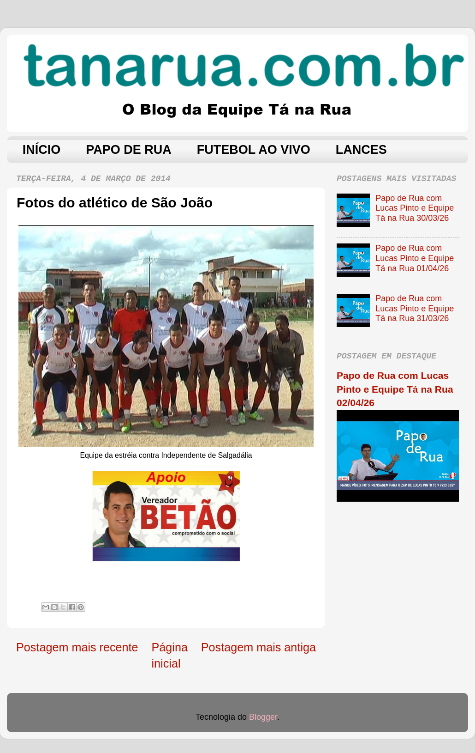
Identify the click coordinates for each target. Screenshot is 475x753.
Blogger (263, 717)
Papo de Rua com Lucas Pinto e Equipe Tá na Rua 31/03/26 (414, 308)
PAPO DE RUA (129, 150)
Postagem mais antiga (258, 647)
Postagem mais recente (77, 647)
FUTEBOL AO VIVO (253, 150)
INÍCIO (42, 150)
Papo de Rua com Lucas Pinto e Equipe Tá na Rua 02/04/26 (395, 389)
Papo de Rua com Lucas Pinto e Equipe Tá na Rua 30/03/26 (414, 208)
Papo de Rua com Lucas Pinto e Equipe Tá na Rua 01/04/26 (414, 258)
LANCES (361, 150)
